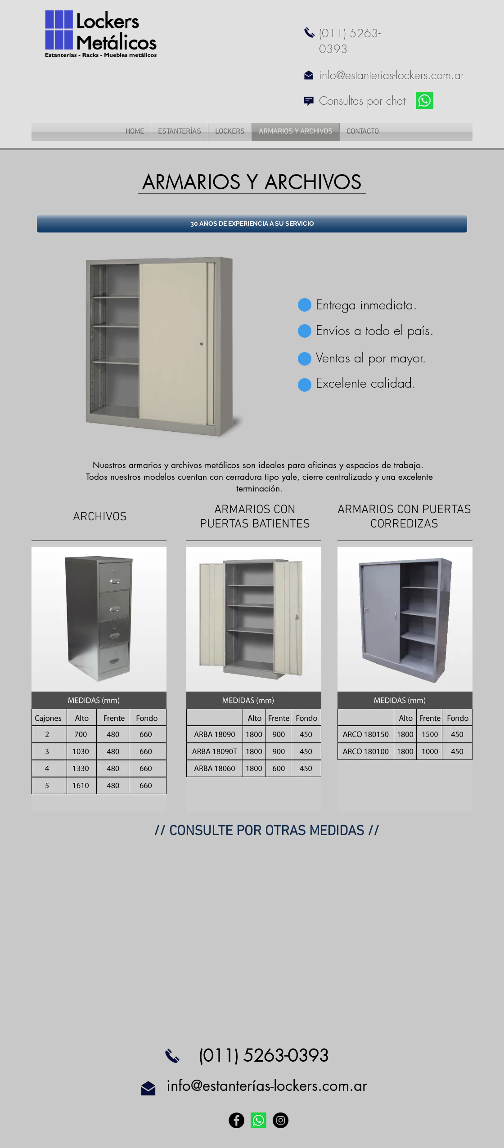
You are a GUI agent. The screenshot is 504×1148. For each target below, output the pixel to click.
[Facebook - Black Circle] (236, 1120)
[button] (252, 223)
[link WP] (424, 100)
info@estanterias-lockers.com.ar (391, 75)
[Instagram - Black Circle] (280, 1120)
